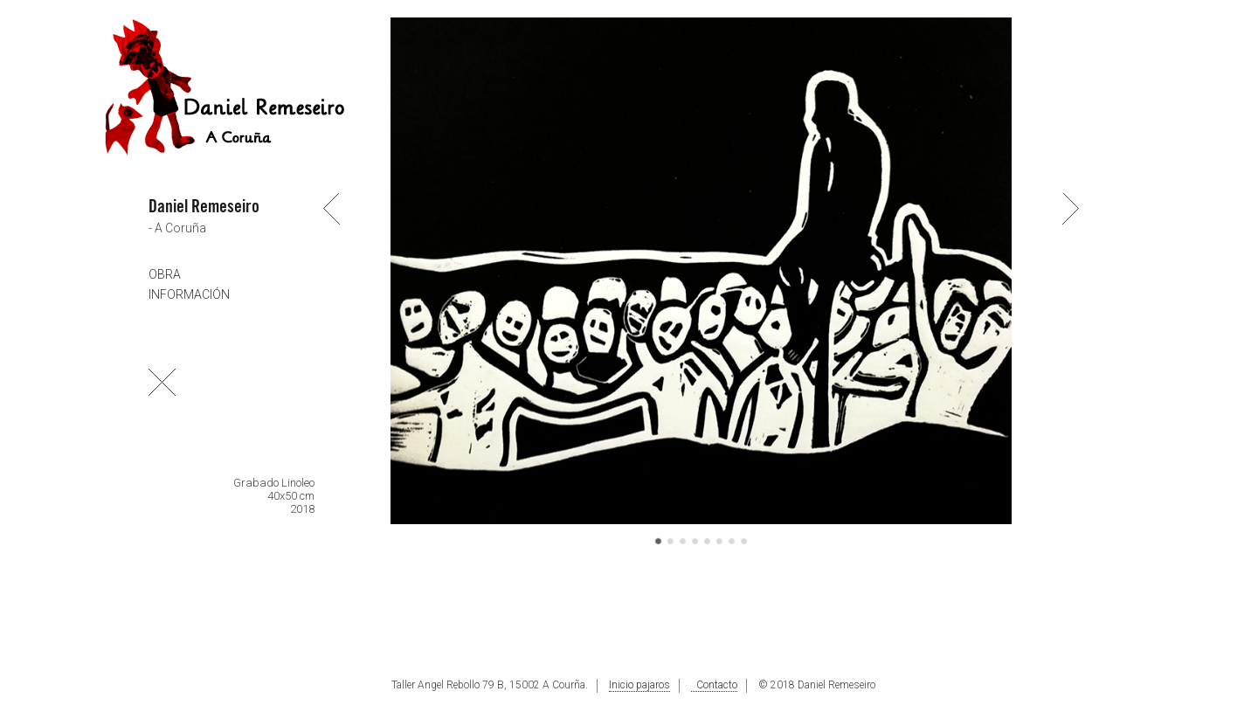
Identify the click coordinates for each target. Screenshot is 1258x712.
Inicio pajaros (639, 685)
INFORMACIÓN (189, 294)
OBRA (165, 274)
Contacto (714, 685)
